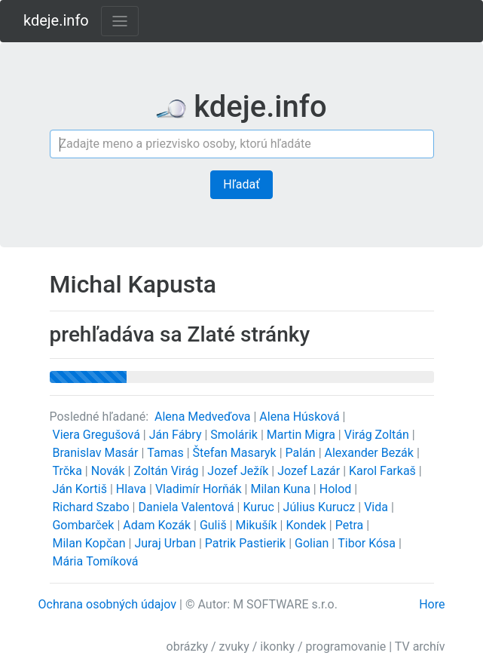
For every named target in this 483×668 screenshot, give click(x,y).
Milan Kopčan (90, 543)
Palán (302, 453)
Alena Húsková (300, 416)
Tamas (166, 453)
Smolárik (235, 434)
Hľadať (241, 184)
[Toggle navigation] (120, 21)
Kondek (307, 525)
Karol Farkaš (384, 471)
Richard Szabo (92, 507)
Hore (432, 604)
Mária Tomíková (95, 561)
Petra (351, 525)
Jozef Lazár (310, 471)
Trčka (68, 471)
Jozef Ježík (239, 471)
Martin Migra (302, 434)
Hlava (132, 489)
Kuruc (260, 507)
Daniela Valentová (187, 507)
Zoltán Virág (167, 471)
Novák (109, 471)
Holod (337, 489)
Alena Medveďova (203, 416)
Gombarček (84, 525)
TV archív (420, 646)
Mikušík (258, 525)
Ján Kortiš (80, 489)
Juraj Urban (166, 543)
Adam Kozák (158, 525)
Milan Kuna (281, 489)
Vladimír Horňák (200, 489)
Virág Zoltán (378, 434)
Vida (377, 507)
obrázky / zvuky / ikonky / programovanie (277, 646)
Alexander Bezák (371, 453)
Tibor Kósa (368, 543)
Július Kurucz (321, 507)
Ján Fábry (177, 434)
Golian (313, 543)
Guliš (215, 525)
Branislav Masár (96, 453)
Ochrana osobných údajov (107, 604)
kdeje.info (56, 20)
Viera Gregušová (97, 434)
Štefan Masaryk (236, 453)
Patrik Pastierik (247, 543)
